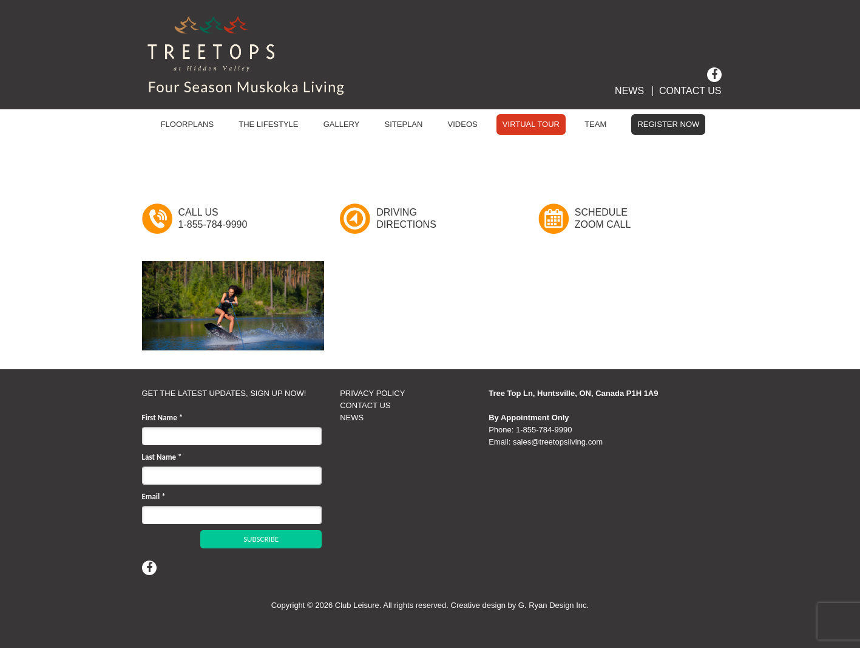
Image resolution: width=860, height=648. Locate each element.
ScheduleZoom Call (603, 218)
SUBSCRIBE (261, 539)
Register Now (668, 124)
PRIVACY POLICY (372, 393)
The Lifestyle (268, 124)
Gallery (341, 124)
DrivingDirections (406, 218)
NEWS (352, 417)
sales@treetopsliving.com (558, 441)
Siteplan (404, 124)
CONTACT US (365, 405)
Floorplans (187, 124)
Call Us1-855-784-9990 (213, 218)
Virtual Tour (531, 124)
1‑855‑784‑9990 (544, 429)
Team (595, 124)
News (629, 91)
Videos (463, 124)
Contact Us (690, 91)
